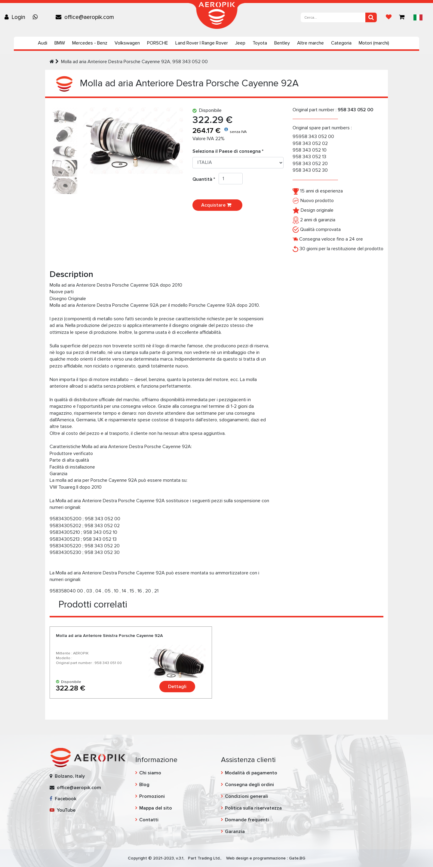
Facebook (63, 799)
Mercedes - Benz (89, 43)
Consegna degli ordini (249, 785)
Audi (42, 43)
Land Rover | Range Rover (201, 43)
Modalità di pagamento (251, 773)
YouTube (62, 810)
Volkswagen (127, 43)
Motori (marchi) (374, 43)
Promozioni (152, 796)
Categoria (341, 43)
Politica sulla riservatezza (253, 808)
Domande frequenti (247, 820)
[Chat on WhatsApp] (37, 17)
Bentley (282, 43)
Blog (144, 785)
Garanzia (235, 832)
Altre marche (310, 43)
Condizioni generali (246, 796)
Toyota (260, 43)
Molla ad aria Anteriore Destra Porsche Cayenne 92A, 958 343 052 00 (134, 62)
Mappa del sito (155, 808)
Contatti (148, 820)
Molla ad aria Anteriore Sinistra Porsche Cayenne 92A (109, 635)
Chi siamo (150, 773)
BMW (59, 43)
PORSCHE (157, 43)
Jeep (240, 43)
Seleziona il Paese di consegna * (227, 151)
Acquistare (217, 205)
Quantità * (205, 179)
